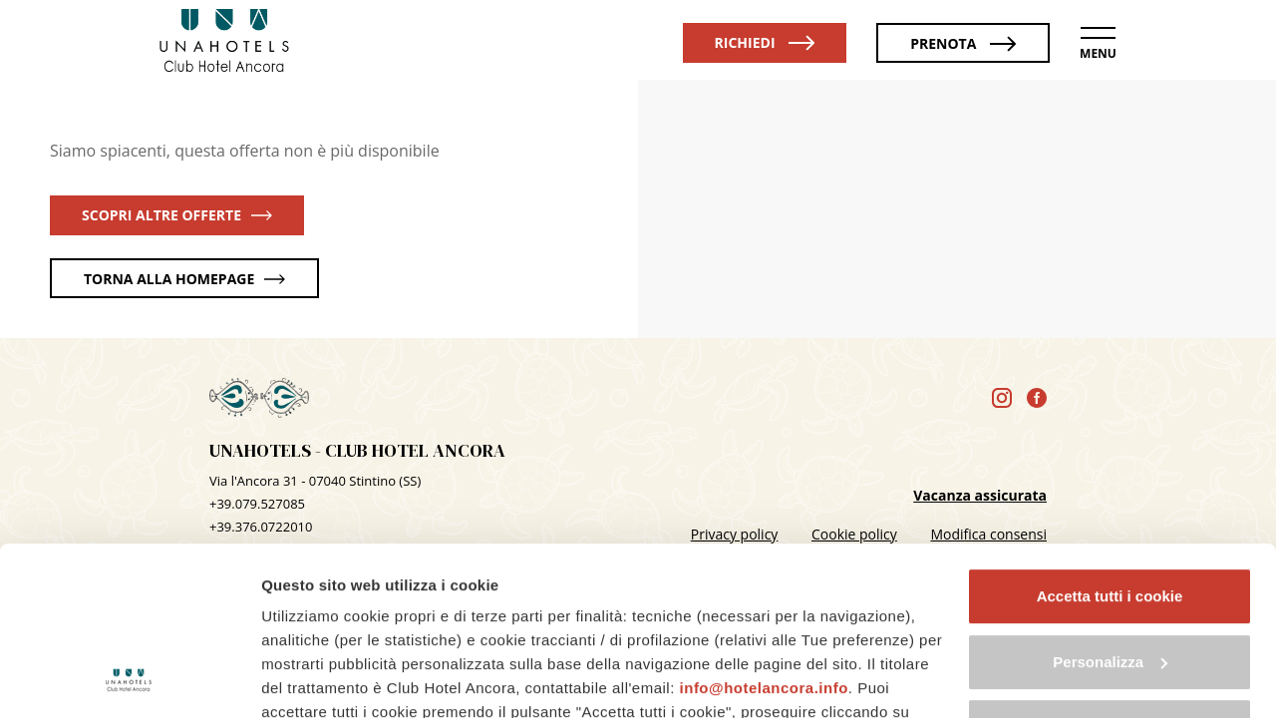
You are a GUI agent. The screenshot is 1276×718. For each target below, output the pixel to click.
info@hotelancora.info (764, 530)
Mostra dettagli (315, 678)
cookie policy (394, 625)
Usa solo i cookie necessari (1109, 568)
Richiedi (765, 42)
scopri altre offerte (177, 214)
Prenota (963, 43)
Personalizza (1110, 504)
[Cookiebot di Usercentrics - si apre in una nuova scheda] (129, 679)
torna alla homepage (184, 278)
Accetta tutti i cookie (1110, 438)
